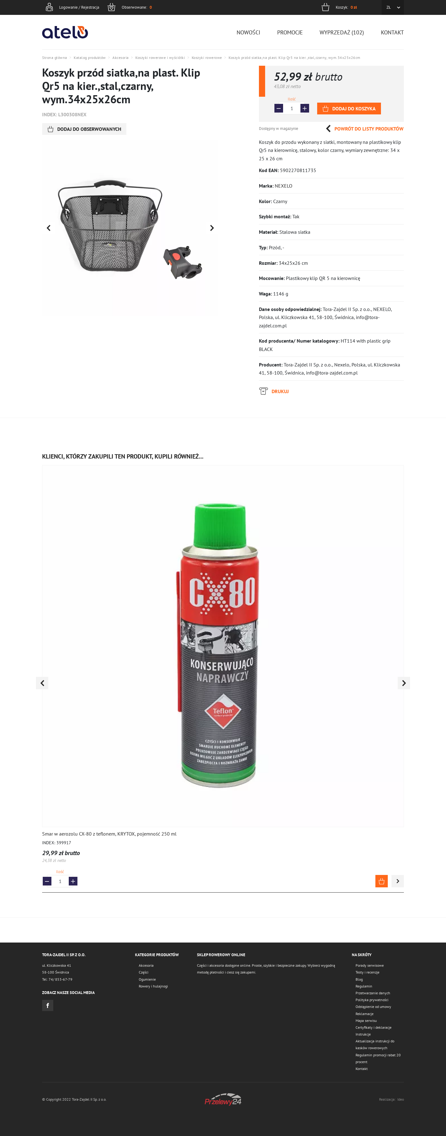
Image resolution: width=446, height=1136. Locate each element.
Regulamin (364, 986)
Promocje (290, 32)
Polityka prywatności (372, 999)
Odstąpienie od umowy (373, 1006)
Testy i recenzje (367, 972)
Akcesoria (146, 965)
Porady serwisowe (370, 965)
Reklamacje (365, 1013)
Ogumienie (147, 979)
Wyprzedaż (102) (342, 32)
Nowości (248, 32)
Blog (359, 979)
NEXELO (283, 186)
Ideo (400, 1099)
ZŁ (389, 7)
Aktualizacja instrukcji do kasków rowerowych (375, 1044)
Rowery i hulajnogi (153, 986)
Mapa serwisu (366, 1020)
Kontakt (392, 32)
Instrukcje (363, 1034)
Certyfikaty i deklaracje (373, 1027)
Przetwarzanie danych (373, 993)
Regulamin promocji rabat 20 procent (378, 1058)
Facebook (47, 1005)
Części (143, 972)
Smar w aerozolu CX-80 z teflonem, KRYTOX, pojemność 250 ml (109, 834)
